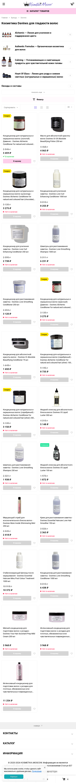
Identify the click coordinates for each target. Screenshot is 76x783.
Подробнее (36, 771)
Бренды (14, 17)
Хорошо (13, 776)
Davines (23, 17)
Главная (4, 17)
